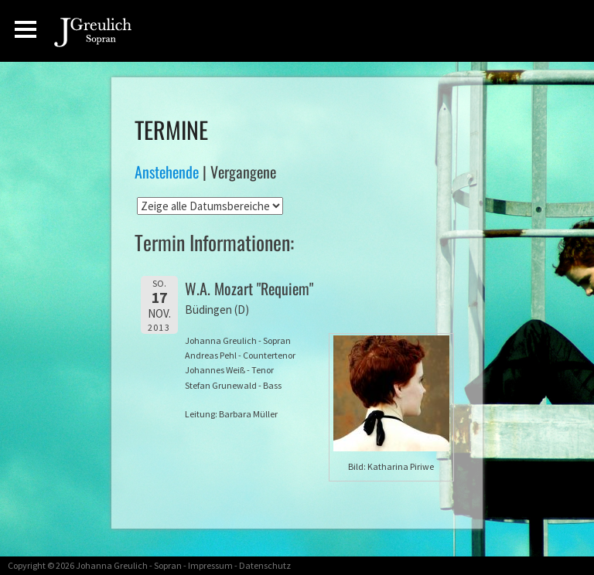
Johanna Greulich (112, 565)
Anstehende (167, 171)
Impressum (210, 565)
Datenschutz (265, 565)
